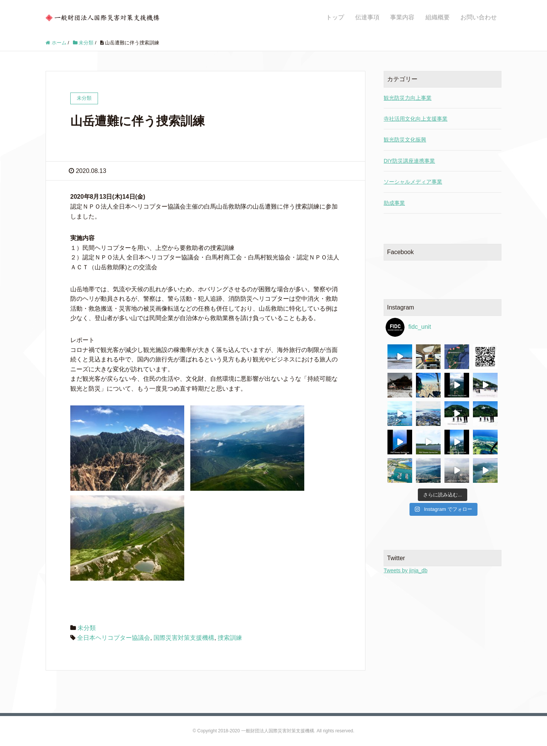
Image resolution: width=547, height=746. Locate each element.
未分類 (86, 628)
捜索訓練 (230, 637)
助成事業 (394, 203)
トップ (335, 17)
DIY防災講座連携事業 (409, 161)
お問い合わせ (478, 17)
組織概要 (437, 17)
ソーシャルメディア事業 (413, 182)
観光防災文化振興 (405, 140)
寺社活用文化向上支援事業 (415, 119)
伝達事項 (367, 17)
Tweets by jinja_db (405, 570)
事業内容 (402, 17)
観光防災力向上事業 (408, 98)
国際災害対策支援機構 (183, 637)
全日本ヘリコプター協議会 (113, 637)
